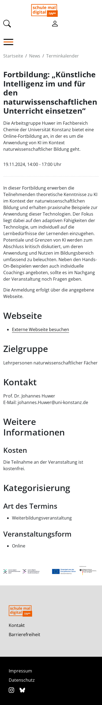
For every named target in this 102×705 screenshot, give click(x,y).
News (34, 56)
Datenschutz (22, 680)
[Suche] (7, 23)
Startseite (13, 56)
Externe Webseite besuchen (40, 329)
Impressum (20, 671)
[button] (9, 42)
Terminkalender (62, 56)
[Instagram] (12, 690)
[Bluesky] (22, 690)
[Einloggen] (55, 23)
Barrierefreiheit (24, 634)
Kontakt (17, 625)
